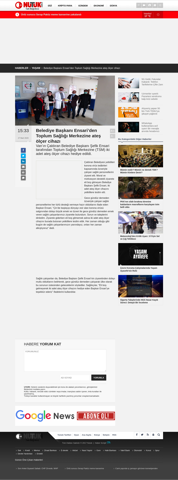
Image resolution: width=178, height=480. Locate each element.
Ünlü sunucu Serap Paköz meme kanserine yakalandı (51, 14)
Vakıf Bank (125, 450)
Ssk (19, 450)
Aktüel (75, 450)
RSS (114, 435)
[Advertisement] (89, 41)
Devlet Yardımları (25, 454)
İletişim (106, 435)
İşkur (157, 450)
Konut (148, 450)
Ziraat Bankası (50, 450)
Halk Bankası (110, 450)
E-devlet (64, 450)
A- (112, 136)
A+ (112, 131)
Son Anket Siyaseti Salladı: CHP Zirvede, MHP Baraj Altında (36, 468)
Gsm (99, 450)
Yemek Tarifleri (64, 435)
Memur (37, 450)
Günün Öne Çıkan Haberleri (29, 460)
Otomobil (138, 450)
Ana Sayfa (86, 435)
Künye (97, 435)
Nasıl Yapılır (87, 450)
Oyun (76, 435)
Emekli (40, 454)
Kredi (27, 450)
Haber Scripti (100, 443)
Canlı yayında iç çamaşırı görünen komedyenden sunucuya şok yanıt (135, 468)
